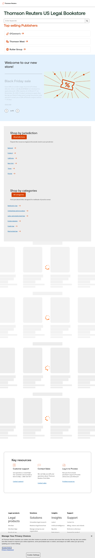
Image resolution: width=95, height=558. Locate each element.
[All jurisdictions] (19, 137)
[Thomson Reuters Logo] (9, 3)
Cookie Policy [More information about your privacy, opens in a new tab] (6, 548)
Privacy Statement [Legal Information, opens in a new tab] (8, 550)
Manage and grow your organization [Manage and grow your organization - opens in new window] (37, 530)
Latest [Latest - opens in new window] (54, 522)
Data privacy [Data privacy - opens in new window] (55, 532)
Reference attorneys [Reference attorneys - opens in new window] (74, 529)
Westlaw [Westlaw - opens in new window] (11, 526)
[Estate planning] (12, 221)
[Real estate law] (12, 231)
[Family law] (11, 226)
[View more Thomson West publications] (47, 41)
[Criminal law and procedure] (16, 211)
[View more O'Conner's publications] (47, 34)
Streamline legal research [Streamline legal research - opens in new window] (38, 522)
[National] (10, 148)
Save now (8, 105)
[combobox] (46, 21)
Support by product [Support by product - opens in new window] (73, 532)
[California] (10, 158)
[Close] (91, 536)
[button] (13, 513)
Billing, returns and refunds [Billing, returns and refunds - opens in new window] (75, 526)
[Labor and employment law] (16, 216)
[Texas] (9, 168)
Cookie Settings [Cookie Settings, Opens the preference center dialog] (33, 555)
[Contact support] (18, 481)
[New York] (10, 163)
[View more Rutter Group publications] (47, 49)
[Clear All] (83, 21)
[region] (47, 545)
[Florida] (9, 173)
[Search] (87, 21)
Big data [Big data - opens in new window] (54, 529)
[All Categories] (19, 194)
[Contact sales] (42, 483)
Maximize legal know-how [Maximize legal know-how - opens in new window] (38, 526)
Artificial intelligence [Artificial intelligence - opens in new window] (58, 526)
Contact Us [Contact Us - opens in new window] (70, 522)
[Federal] (10, 153)
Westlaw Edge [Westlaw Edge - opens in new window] (12, 529)
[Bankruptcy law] (12, 206)
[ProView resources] (68, 481)
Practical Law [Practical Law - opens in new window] (12, 532)
